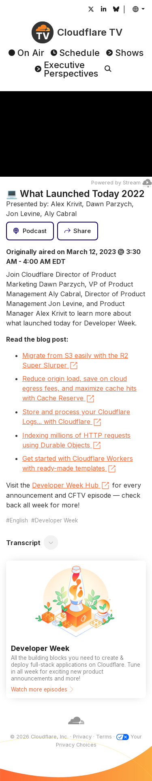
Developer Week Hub (71, 485)
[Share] (77, 231)
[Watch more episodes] (76, 629)
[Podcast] (30, 231)
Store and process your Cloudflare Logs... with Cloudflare (76, 417)
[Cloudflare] (76, 729)
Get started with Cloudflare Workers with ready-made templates (77, 464)
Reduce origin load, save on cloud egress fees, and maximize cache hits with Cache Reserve (79, 389)
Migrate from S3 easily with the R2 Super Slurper (75, 361)
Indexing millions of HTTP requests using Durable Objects (76, 441)
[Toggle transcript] (51, 542)
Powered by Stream (121, 183)
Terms (104, 737)
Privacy (82, 737)
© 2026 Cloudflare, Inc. (39, 737)
